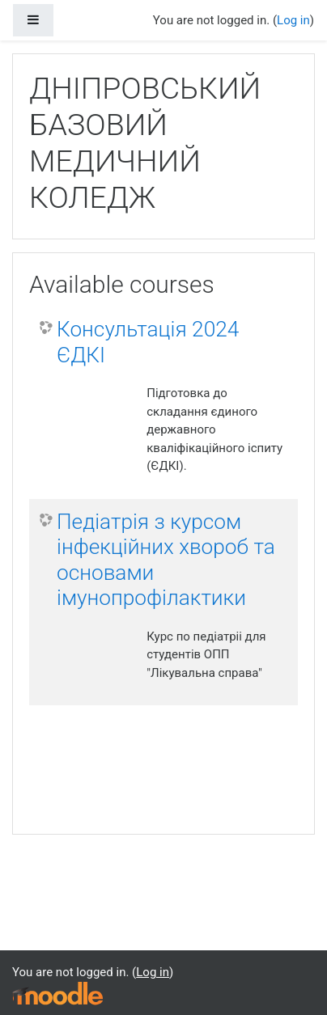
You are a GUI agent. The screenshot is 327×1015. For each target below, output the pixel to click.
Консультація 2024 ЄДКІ (148, 342)
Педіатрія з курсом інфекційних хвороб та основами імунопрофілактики (166, 560)
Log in (293, 20)
